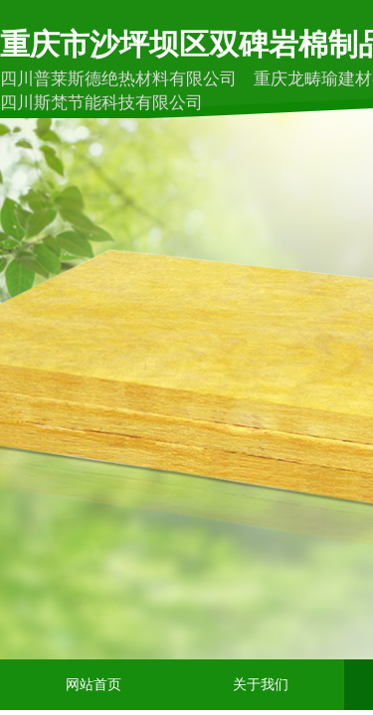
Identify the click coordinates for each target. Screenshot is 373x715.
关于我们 (260, 684)
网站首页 (93, 684)
